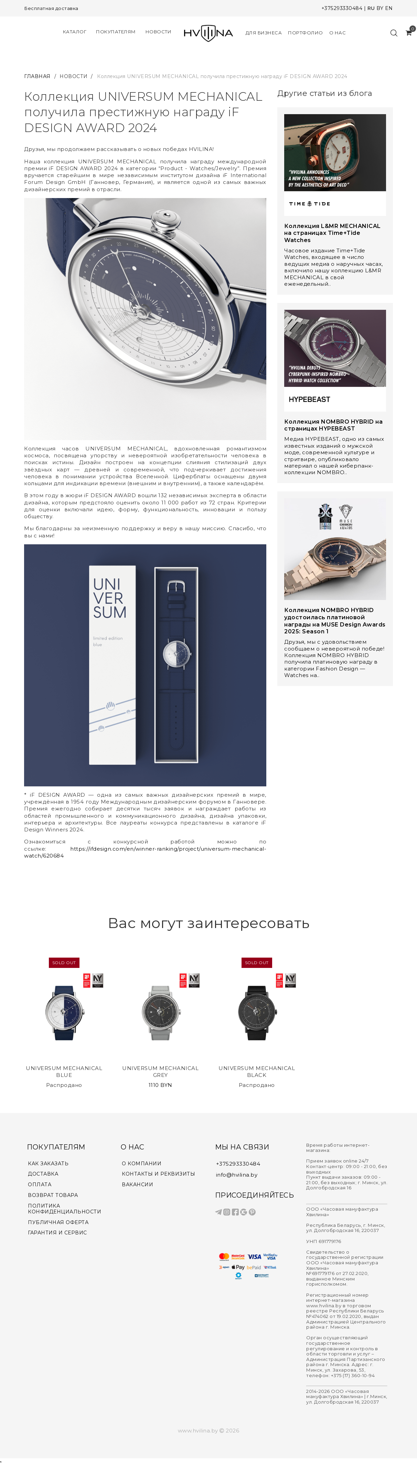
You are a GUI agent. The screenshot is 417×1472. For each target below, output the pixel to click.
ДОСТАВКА (44, 1175)
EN (389, 8)
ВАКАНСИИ (139, 1186)
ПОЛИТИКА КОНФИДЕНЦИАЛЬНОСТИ (67, 1211)
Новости (159, 32)
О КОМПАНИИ (143, 1164)
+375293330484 (342, 8)
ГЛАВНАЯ (38, 76)
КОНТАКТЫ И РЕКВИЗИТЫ (160, 1175)
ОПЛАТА (40, 1186)
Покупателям (116, 32)
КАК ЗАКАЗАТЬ (49, 1164)
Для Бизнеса (264, 32)
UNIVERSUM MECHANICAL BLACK (256, 1071)
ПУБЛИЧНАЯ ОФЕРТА (59, 1225)
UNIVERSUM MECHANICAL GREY (160, 1071)
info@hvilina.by (237, 1174)
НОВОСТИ (74, 76)
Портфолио (305, 32)
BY (379, 8)
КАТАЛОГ (75, 32)
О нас (337, 32)
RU (371, 8)
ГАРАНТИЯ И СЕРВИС (59, 1236)
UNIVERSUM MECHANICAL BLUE (64, 1071)
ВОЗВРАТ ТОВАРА (53, 1197)
